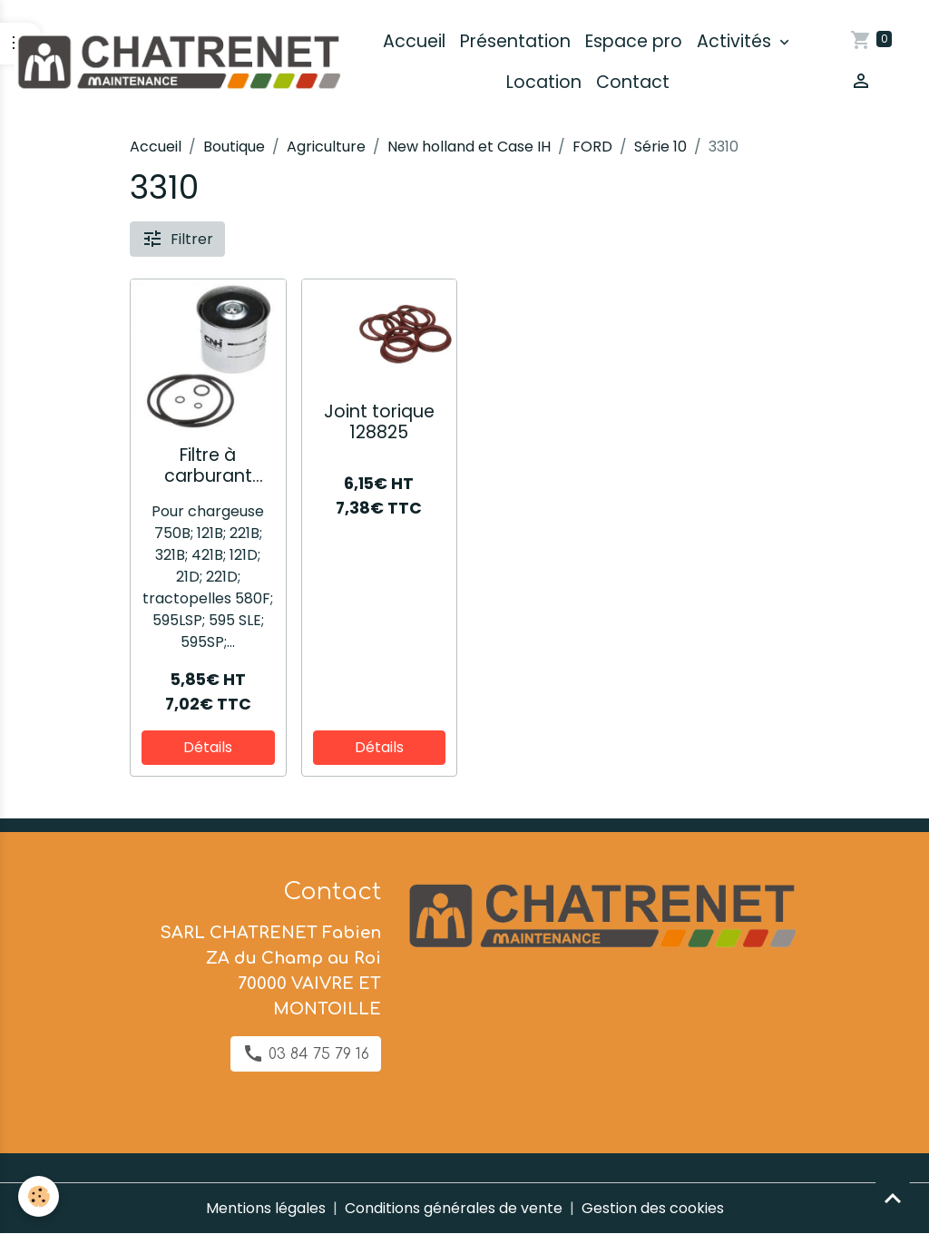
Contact (633, 82)
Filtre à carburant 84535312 (208, 465)
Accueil (414, 41)
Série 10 (660, 146)
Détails (207, 747)
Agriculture (326, 146)
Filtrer (177, 239)
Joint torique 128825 (379, 422)
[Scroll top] (892, 1197)
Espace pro (633, 41)
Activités (736, 41)
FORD (592, 146)
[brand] (178, 62)
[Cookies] (38, 1196)
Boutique (234, 146)
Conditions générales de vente (453, 1208)
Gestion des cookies (653, 1208)
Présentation (515, 41)
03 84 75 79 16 (305, 1053)
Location (544, 82)
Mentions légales (266, 1208)
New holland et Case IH (469, 146)
